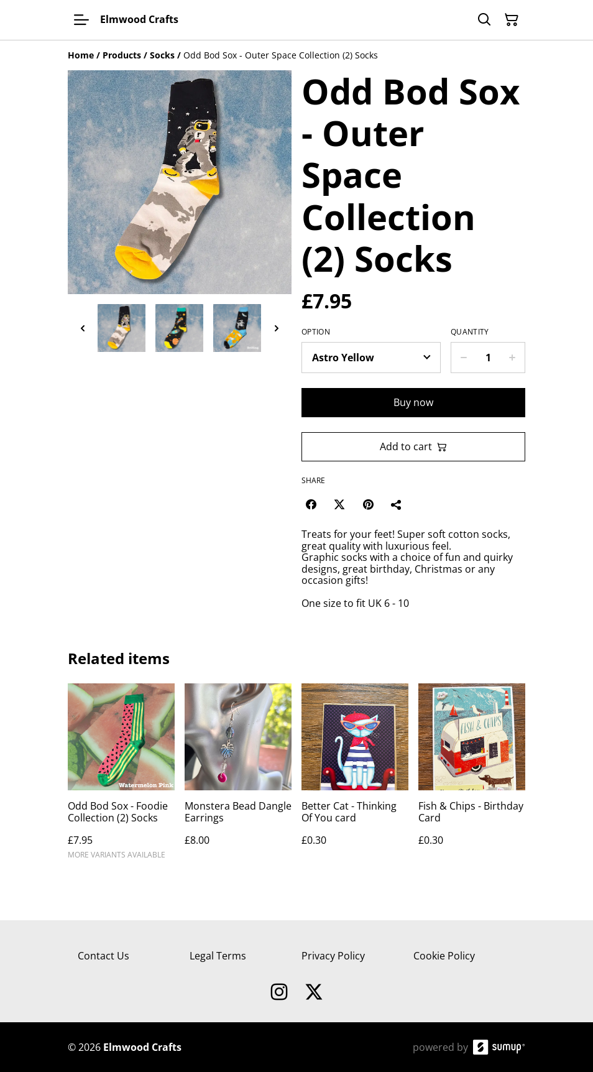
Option (315, 332)
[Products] (122, 55)
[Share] (396, 504)
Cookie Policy (444, 956)
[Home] (81, 55)
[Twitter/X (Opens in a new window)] (339, 504)
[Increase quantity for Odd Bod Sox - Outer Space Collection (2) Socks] (512, 357)
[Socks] (162, 55)
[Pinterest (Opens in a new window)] (368, 504)
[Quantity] (488, 357)
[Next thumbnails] (277, 328)
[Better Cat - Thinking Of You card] (354, 777)
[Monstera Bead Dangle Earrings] (238, 777)
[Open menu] (81, 20)
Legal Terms (218, 956)
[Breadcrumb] (296, 55)
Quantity (470, 332)
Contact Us (103, 956)
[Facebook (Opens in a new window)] (310, 504)
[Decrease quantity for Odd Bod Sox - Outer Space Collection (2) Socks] (463, 357)
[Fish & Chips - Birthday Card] (471, 777)
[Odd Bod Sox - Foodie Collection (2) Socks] (121, 777)
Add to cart (413, 446)
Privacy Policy (333, 956)
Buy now (413, 402)
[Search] (484, 20)
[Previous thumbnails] (83, 328)
